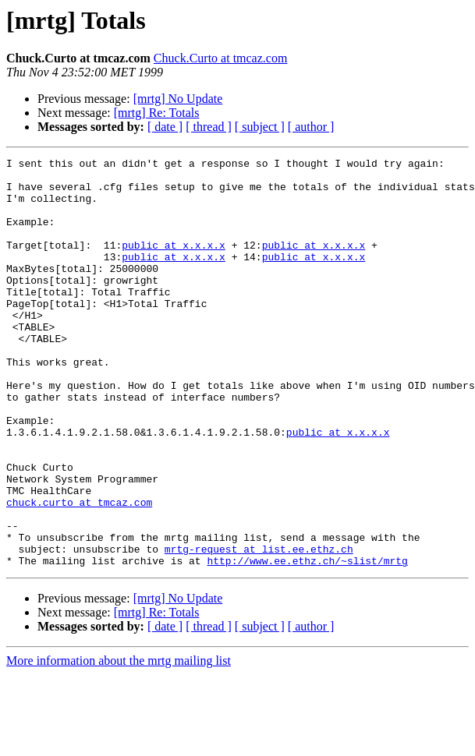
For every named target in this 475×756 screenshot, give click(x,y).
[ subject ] (260, 126)
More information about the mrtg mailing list (118, 742)
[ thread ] (209, 126)
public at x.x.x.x (173, 263)
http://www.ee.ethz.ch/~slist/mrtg (307, 642)
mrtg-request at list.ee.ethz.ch (259, 628)
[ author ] (311, 126)
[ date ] (165, 126)
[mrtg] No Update (178, 98)
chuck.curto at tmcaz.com (79, 572)
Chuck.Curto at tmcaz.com (221, 58)
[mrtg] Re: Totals (157, 112)
